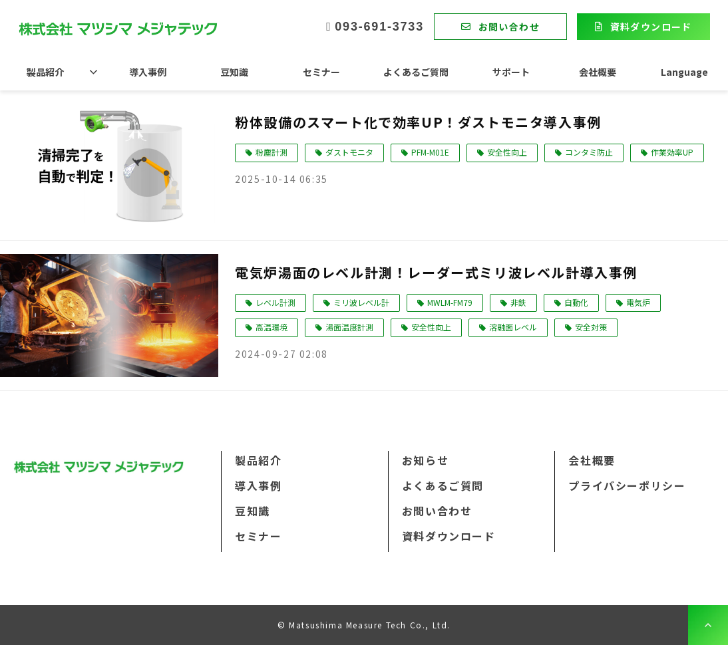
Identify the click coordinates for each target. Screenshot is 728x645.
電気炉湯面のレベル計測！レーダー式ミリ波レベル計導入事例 (436, 272)
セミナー (321, 71)
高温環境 (271, 326)
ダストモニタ (349, 152)
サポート (511, 71)
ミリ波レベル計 (361, 302)
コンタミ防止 (589, 152)
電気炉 (638, 302)
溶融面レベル (513, 326)
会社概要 (597, 71)
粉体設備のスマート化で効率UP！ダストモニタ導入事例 (418, 122)
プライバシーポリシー (626, 485)
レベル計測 (275, 302)
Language (684, 71)
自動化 (576, 302)
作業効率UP (672, 152)
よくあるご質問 (416, 71)
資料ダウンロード (651, 26)
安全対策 (591, 326)
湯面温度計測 (349, 326)
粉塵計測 (271, 152)
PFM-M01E (430, 152)
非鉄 (518, 302)
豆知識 (234, 71)
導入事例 (147, 71)
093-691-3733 (379, 26)
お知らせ (425, 460)
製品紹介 (45, 71)
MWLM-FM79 (449, 302)
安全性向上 (507, 152)
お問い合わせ (509, 26)
